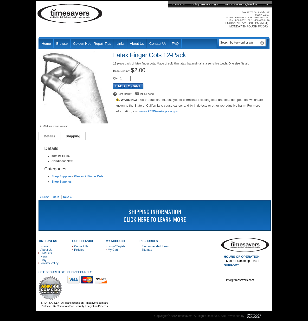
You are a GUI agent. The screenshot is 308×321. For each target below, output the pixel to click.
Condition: (58, 161)
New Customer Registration (241, 4)
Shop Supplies (61, 176)
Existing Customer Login (204, 4)
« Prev (44, 197)
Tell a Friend (147, 93)
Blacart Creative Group (257, 317)
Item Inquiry (124, 93)
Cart (267, 4)
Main (55, 197)
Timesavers (70, 13)
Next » (67, 197)
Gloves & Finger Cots (88, 176)
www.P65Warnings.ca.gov (158, 111)
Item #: (56, 156)
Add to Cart (128, 86)
